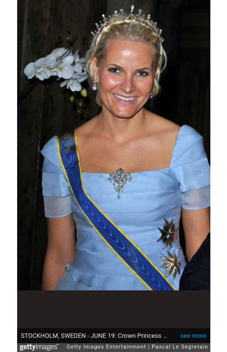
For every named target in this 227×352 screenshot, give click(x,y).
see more (193, 330)
